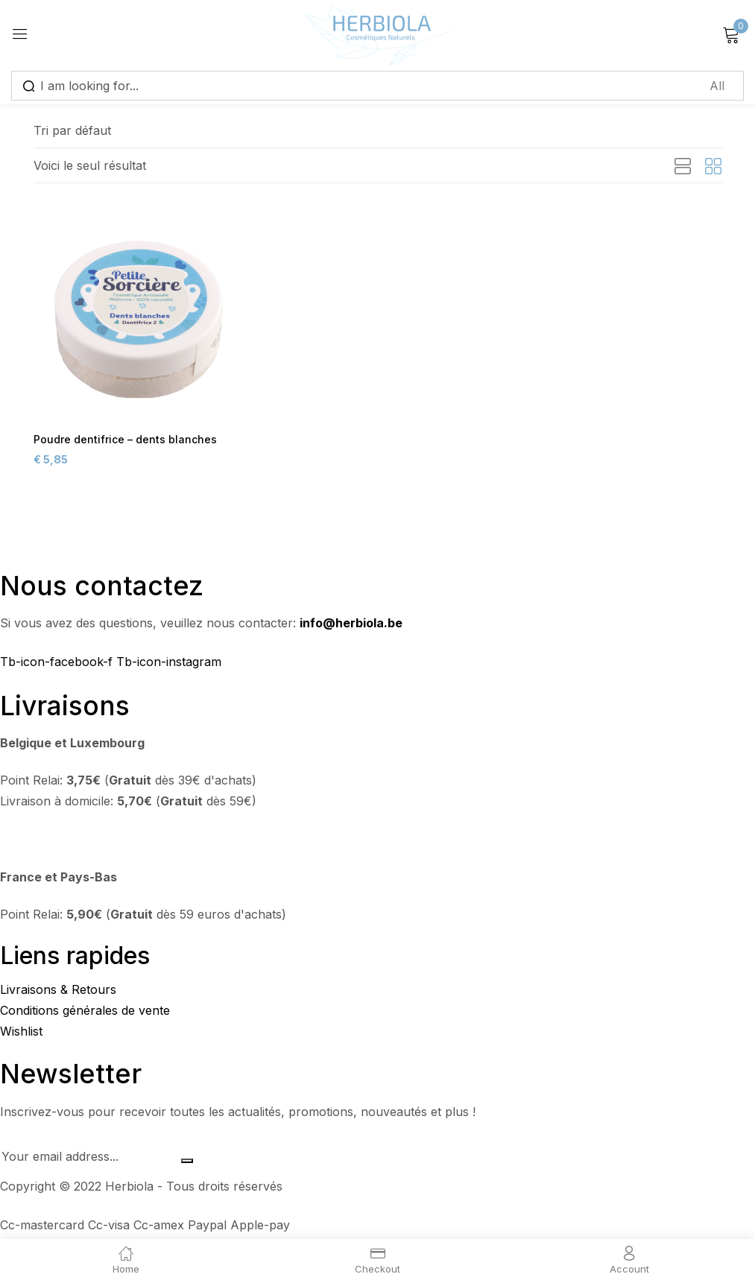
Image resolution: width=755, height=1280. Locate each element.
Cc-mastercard (44, 1227)
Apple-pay (260, 1227)
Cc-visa (110, 1227)
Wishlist (21, 1033)
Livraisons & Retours (58, 991)
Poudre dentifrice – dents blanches (120, 440)
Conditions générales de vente (85, 1012)
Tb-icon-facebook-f (58, 663)
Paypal (209, 1227)
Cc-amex (160, 1227)
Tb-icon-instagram (168, 663)
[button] (72, 130)
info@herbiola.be (351, 625)
